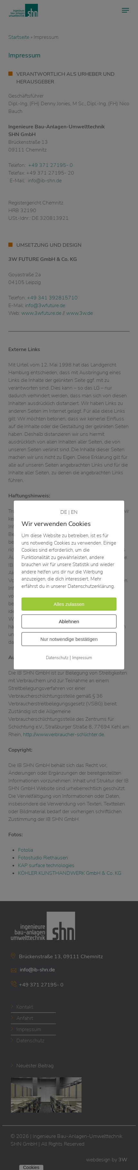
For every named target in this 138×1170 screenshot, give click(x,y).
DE (63, 512)
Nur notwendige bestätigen (69, 639)
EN (74, 512)
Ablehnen (69, 621)
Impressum (82, 658)
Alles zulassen (69, 604)
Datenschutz (57, 658)
